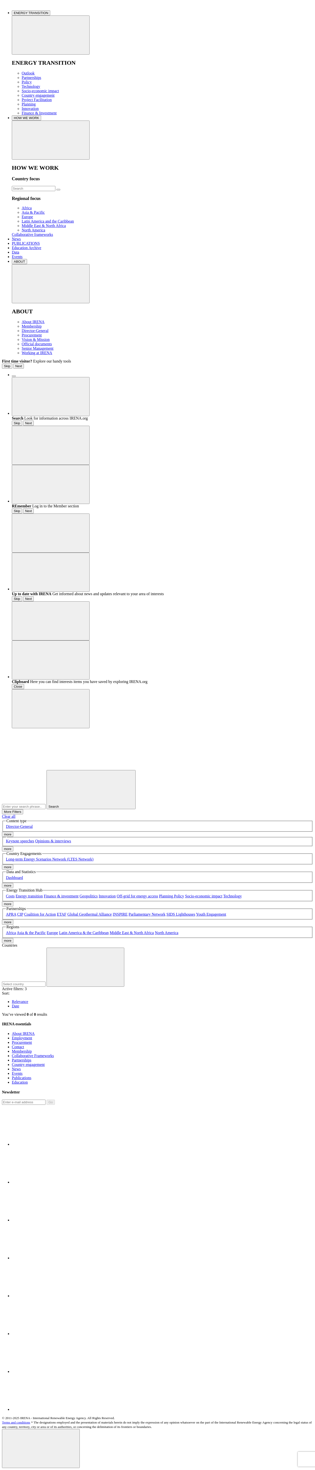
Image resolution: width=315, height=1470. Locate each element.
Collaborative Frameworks (33, 1056)
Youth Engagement (211, 914)
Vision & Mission (36, 339)
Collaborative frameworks (32, 234)
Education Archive (26, 248)
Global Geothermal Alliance (89, 914)
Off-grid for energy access (137, 896)
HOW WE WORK (26, 118)
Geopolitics (88, 896)
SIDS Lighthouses (180, 914)
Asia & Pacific (33, 212)
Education (20, 1082)
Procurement (32, 335)
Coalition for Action (40, 914)
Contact (18, 1047)
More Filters (12, 812)
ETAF (61, 914)
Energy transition (29, 896)
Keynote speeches (20, 841)
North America (33, 230)
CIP (20, 914)
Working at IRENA (37, 353)
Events (17, 257)
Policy (27, 82)
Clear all (9, 816)
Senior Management (37, 348)
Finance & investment (61, 896)
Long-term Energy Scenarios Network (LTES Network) (50, 859)
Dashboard (14, 878)
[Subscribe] (24, 1102)
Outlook (28, 73)
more (7, 834)
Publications (21, 1078)
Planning (29, 104)
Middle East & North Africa (44, 226)
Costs (10, 896)
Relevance (20, 1002)
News (16, 239)
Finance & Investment (39, 113)
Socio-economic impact (40, 91)
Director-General (35, 331)
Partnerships (31, 78)
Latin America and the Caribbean (48, 221)
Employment (22, 1038)
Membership (32, 326)
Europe (27, 217)
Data (15, 252)
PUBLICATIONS (26, 243)
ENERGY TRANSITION (31, 13)
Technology (31, 86)
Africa (27, 208)
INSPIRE (120, 914)
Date (15, 1006)
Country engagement (38, 95)
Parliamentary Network (147, 914)
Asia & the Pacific (31, 933)
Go (50, 1102)
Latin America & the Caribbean (84, 933)
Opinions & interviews (53, 841)
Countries (9, 945)
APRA (11, 914)
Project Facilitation (37, 100)
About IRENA (33, 322)
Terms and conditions (16, 1422)
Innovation (30, 108)
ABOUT (19, 261)
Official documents (37, 344)
